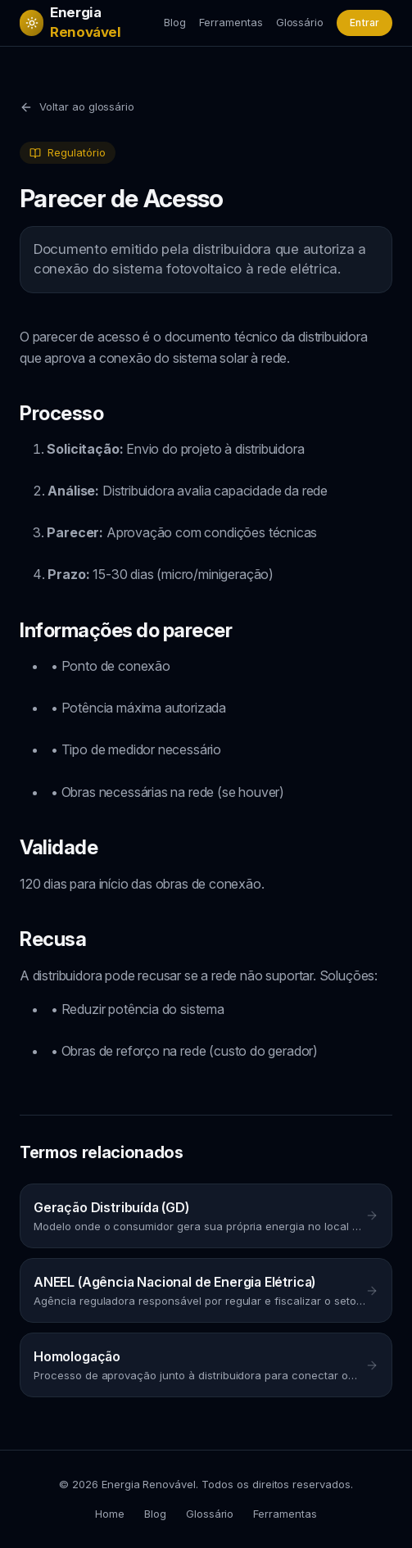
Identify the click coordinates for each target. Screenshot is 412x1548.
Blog (175, 22)
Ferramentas (231, 22)
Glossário (300, 22)
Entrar (364, 22)
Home (110, 1513)
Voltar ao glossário (77, 107)
